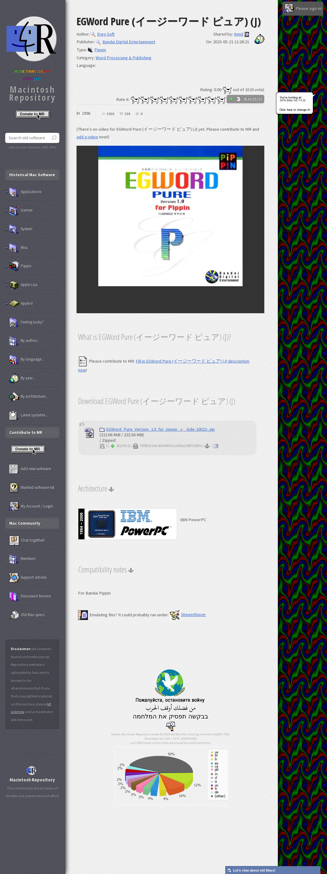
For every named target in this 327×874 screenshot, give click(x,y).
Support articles (27, 578)
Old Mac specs (26, 615)
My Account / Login (31, 506)
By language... (26, 359)
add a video (87, 137)
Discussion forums (30, 596)
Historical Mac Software (32, 174)
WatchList (245, 99)
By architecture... (28, 397)
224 (127, 114)
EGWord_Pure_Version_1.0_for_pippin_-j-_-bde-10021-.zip (157, 429)
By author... (24, 341)
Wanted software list (31, 488)
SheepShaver (188, 614)
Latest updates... (28, 415)
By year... (22, 378)
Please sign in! (303, 8)
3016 (110, 114)
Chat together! (27, 540)
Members (22, 559)
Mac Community (24, 523)
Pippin (97, 49)
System (20, 229)
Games (20, 210)
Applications (25, 192)
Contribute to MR (25, 432)
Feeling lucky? (26, 322)
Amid (238, 34)
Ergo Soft (103, 34)
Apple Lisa (23, 285)
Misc (18, 248)
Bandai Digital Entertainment (125, 41)
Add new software (30, 469)
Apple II (21, 304)
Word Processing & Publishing (124, 57)
